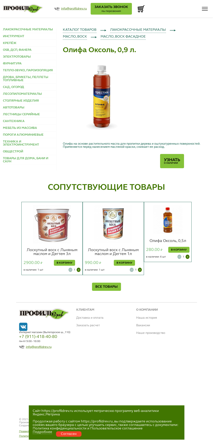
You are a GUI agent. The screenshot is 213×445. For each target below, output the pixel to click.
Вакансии (143, 325)
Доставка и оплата (89, 317)
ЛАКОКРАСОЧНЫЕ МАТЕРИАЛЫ (28, 29)
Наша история (146, 317)
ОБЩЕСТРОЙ (13, 151)
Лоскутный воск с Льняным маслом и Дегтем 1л (113, 252)
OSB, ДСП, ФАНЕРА (17, 50)
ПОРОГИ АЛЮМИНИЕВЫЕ (23, 134)
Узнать (172, 161)
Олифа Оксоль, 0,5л (168, 241)
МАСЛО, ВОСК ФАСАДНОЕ (123, 36)
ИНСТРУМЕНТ (13, 36)
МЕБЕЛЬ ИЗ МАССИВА (20, 128)
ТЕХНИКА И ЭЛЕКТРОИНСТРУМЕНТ (21, 143)
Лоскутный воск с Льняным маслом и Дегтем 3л (52, 252)
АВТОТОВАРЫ (13, 107)
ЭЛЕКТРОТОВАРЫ (17, 56)
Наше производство (150, 333)
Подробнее (42, 432)
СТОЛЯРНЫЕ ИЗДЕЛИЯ (21, 100)
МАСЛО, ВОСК (75, 36)
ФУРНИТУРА (12, 63)
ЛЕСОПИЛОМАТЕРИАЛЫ (22, 94)
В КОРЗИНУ (64, 262)
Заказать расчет (88, 325)
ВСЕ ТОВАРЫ (106, 286)
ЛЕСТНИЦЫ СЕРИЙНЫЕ (21, 114)
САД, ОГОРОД (13, 87)
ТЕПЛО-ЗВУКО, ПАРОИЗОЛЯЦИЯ (28, 70)
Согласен (69, 434)
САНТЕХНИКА (14, 121)
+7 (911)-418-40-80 (38, 337)
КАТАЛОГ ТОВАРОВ (79, 30)
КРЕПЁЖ (9, 43)
